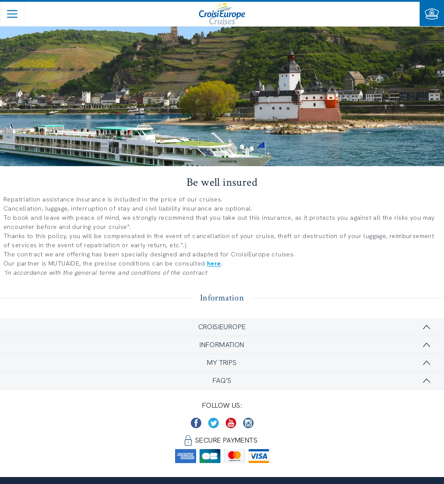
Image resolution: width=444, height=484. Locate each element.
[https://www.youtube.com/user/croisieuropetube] (231, 423)
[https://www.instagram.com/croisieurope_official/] (248, 423)
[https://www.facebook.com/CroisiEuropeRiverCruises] (196, 423)
